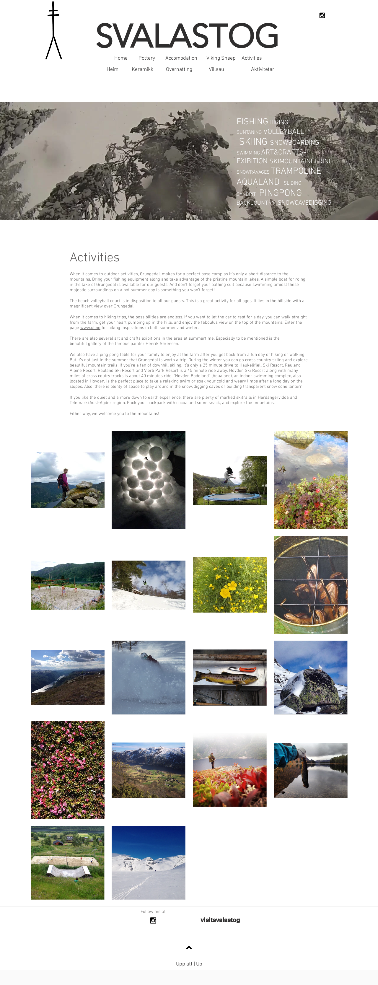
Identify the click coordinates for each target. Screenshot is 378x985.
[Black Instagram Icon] (322, 15)
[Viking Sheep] (221, 58)
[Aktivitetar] (262, 69)
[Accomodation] (181, 58)
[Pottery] (147, 58)
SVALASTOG (187, 36)
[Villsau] (216, 69)
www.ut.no (90, 327)
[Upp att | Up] (189, 964)
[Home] (121, 58)
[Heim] (112, 69)
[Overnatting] (179, 69)
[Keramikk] (142, 69)
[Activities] (252, 58)
